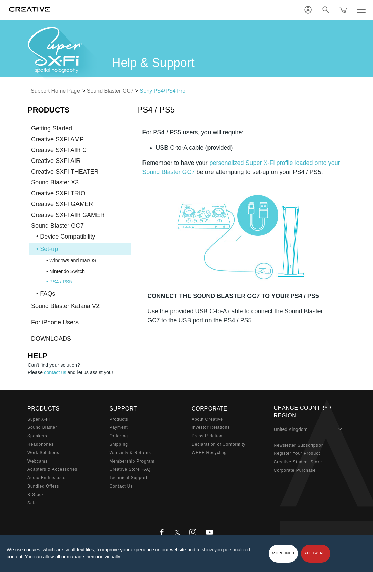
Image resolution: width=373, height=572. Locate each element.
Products (119, 419)
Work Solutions (43, 452)
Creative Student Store (298, 461)
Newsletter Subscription (299, 445)
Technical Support (129, 477)
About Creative (207, 419)
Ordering (119, 435)
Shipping (119, 444)
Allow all (315, 553)
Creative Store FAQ (130, 469)
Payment (119, 427)
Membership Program (132, 461)
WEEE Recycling (209, 452)
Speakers (37, 435)
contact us (55, 372)
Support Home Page (55, 91)
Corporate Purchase (295, 470)
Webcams (37, 461)
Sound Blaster (42, 427)
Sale (32, 503)
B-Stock (35, 494)
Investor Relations (211, 427)
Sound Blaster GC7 (110, 91)
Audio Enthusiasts (46, 477)
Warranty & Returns (130, 452)
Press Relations (208, 435)
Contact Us (121, 486)
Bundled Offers (43, 486)
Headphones (40, 444)
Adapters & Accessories (52, 469)
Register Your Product (297, 453)
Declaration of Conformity (218, 444)
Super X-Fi (38, 419)
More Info (283, 553)
